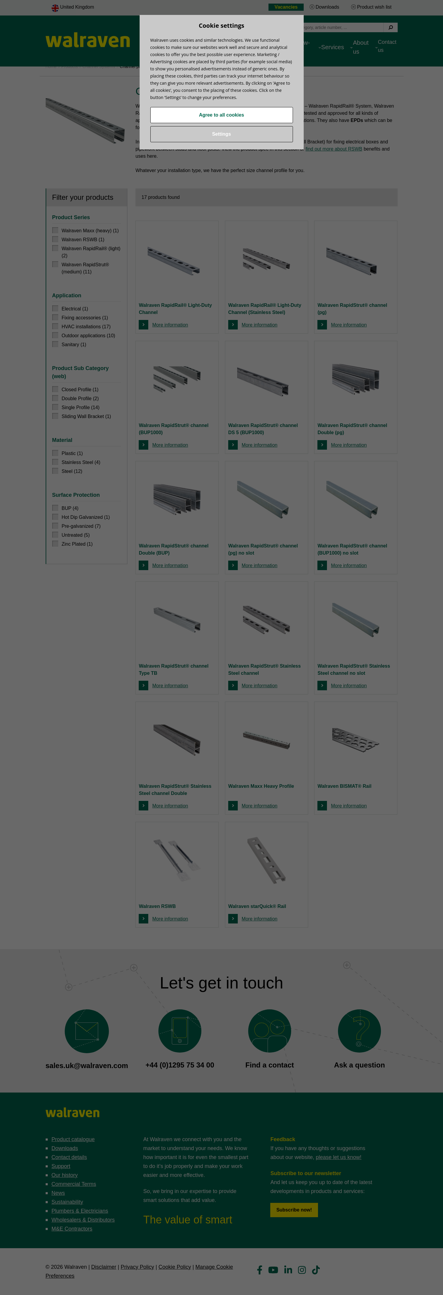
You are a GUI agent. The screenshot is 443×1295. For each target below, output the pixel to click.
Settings (221, 134)
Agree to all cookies (221, 114)
